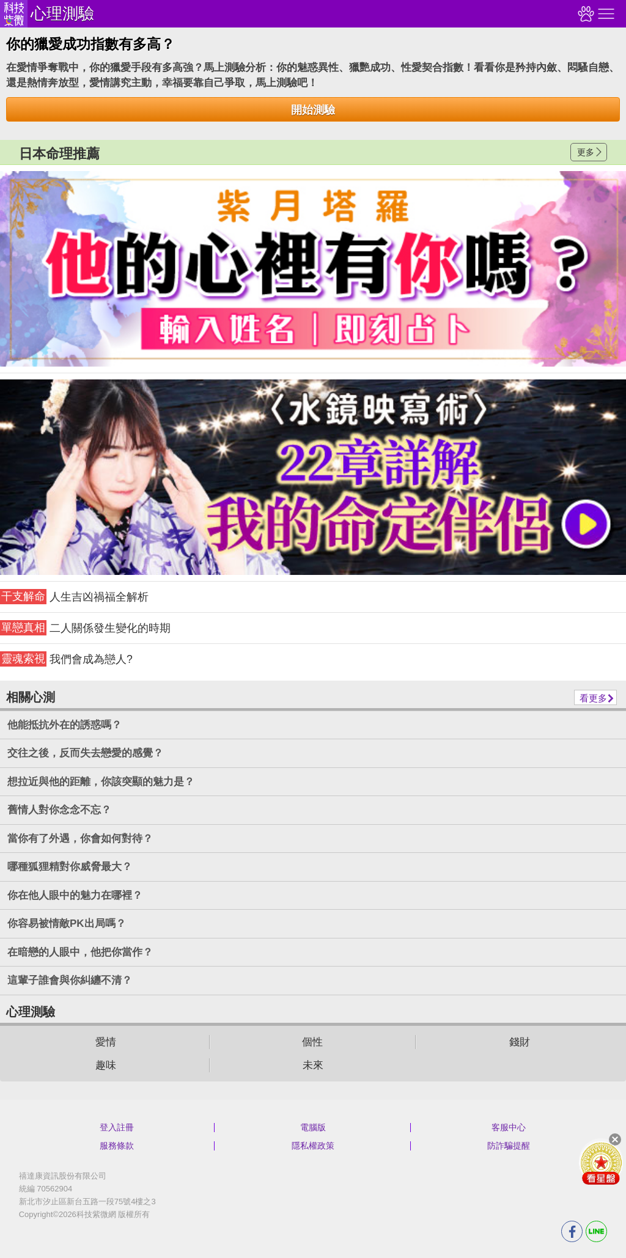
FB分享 (572, 1231)
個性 (312, 1042)
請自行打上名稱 (313, 269)
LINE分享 (596, 1231)
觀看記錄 (584, 13)
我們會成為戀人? (66, 659)
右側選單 (604, 13)
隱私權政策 (313, 1145)
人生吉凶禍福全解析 (74, 596)
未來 (313, 1065)
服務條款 (117, 1145)
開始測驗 (313, 110)
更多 (585, 152)
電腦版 (313, 1127)
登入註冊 (117, 1127)
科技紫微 (14, 13)
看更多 (593, 698)
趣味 (105, 1065)
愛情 (105, 1042)
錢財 (519, 1042)
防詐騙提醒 (508, 1145)
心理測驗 (62, 13)
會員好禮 (601, 1163)
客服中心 (509, 1127)
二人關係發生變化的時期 (85, 627)
